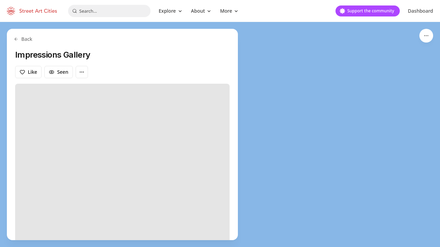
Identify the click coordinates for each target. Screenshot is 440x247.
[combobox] (109, 11)
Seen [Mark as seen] (58, 72)
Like (28, 72)
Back (23, 39)
